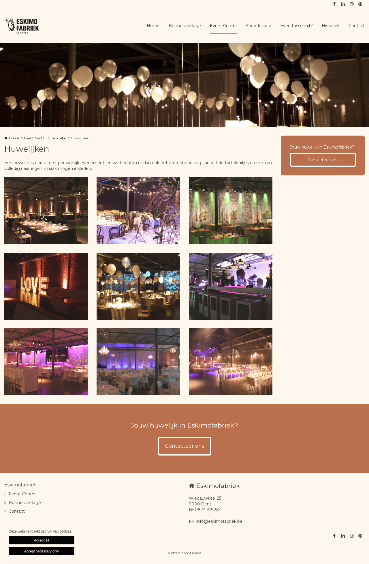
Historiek (331, 25)
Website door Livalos (184, 553)
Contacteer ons (322, 159)
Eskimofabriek (20, 485)
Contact (357, 25)
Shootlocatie (258, 25)
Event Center (223, 25)
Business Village (185, 25)
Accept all (41, 540)
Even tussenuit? (296, 25)
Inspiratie (58, 138)
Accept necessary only (41, 551)
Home (153, 25)
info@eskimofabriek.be (215, 521)
